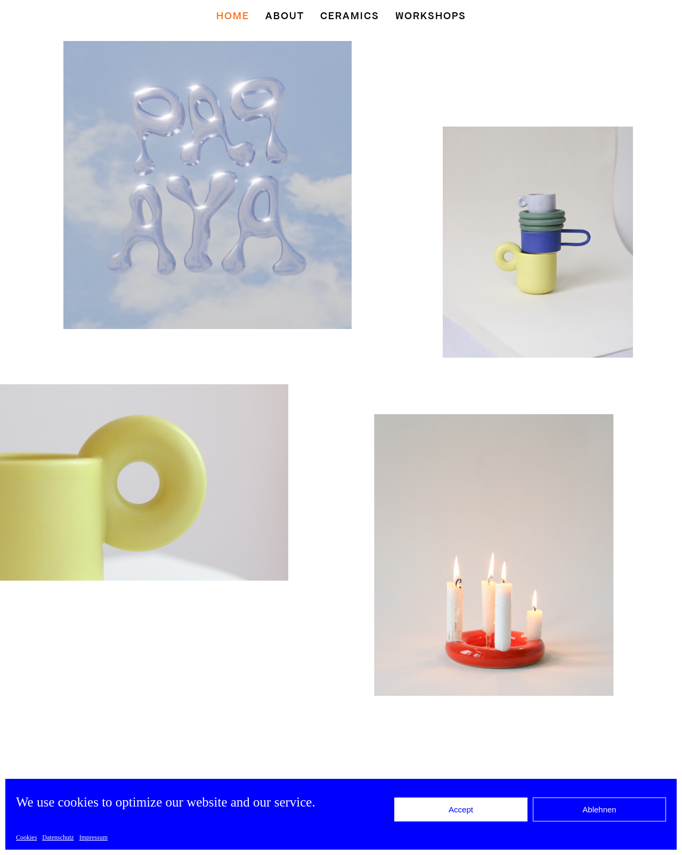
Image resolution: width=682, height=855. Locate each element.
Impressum (93, 837)
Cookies (26, 837)
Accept (461, 809)
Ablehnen (599, 809)
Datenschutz (58, 837)
